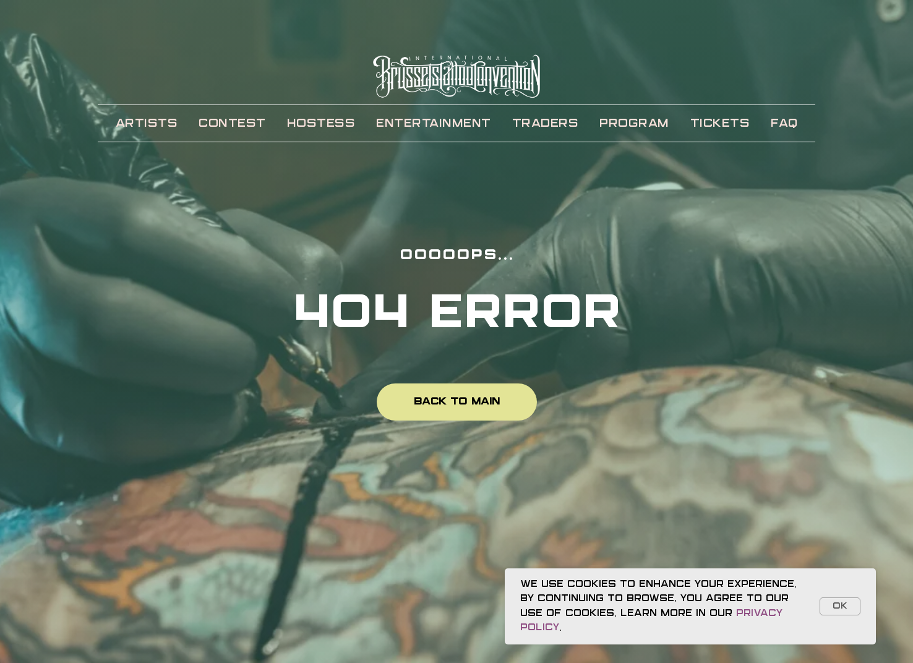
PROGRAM (634, 123)
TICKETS (720, 123)
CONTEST (232, 123)
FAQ (784, 123)
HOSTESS (321, 123)
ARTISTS (147, 123)
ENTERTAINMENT (433, 123)
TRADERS (545, 123)
